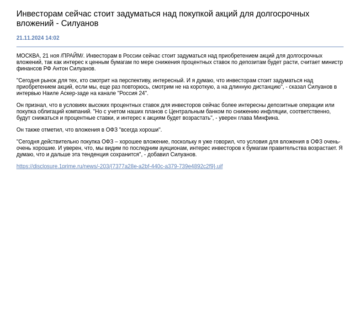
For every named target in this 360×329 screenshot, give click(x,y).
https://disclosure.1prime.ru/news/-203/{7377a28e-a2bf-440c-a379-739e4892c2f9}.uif (119, 166)
